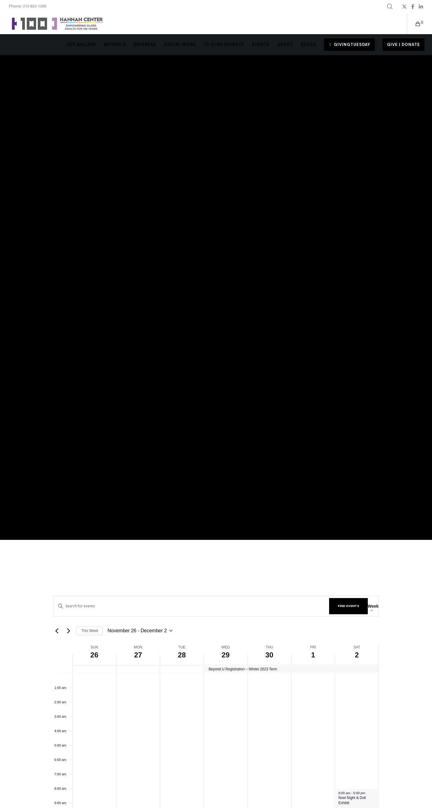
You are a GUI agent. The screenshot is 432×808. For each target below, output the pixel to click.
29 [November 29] (226, 655)
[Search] (389, 6)
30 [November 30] (269, 655)
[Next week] (68, 630)
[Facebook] (412, 6)
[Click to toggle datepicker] (139, 630)
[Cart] (414, 23)
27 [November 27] (138, 655)
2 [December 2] (357, 655)
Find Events (348, 605)
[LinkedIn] (421, 6)
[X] (404, 6)
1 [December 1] (313, 655)
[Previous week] (56, 630)
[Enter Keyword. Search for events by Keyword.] (191, 606)
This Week (89, 631)
